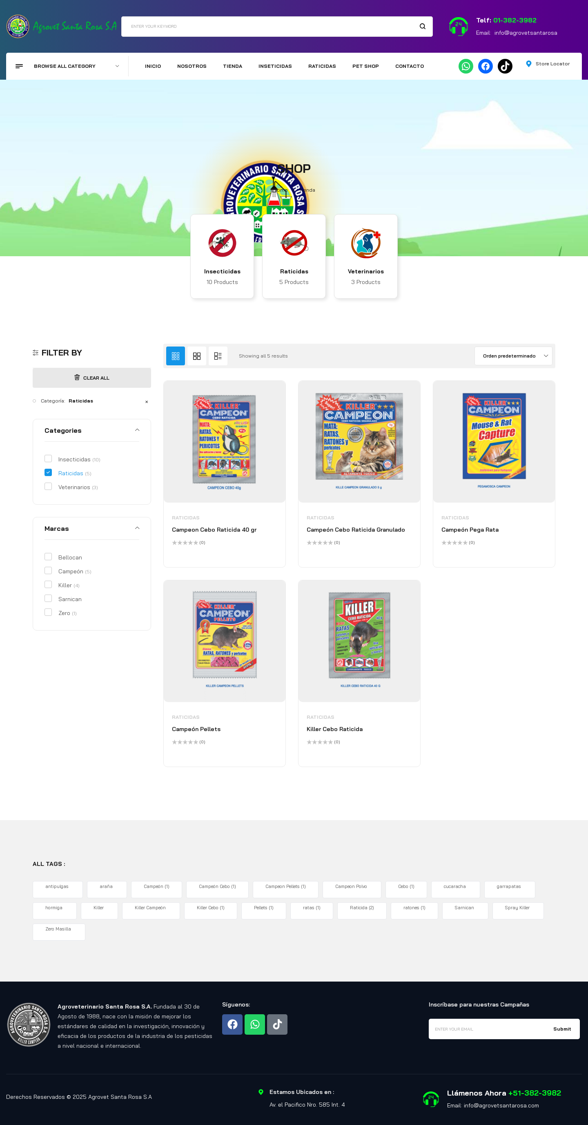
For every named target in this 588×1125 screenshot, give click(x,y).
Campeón (74, 571)
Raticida (362, 907)
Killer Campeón (151, 907)
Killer (69, 585)
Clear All (91, 377)
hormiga (54, 907)
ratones (414, 907)
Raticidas (294, 271)
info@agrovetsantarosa (525, 32)
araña (107, 886)
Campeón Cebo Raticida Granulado (356, 529)
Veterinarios (366, 271)
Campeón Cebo (217, 886)
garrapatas (510, 886)
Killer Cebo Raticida (335, 729)
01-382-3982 (515, 20)
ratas (312, 907)
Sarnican (70, 599)
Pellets (264, 907)
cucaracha (456, 886)
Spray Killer (518, 907)
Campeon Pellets (285, 886)
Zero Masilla (59, 929)
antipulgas (57, 886)
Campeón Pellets (196, 729)
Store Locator (553, 63)
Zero (67, 613)
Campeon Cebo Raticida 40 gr (214, 529)
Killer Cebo (211, 907)
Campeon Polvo (352, 886)
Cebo (406, 886)
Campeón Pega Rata (470, 529)
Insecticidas (222, 271)
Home (280, 190)
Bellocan (70, 557)
